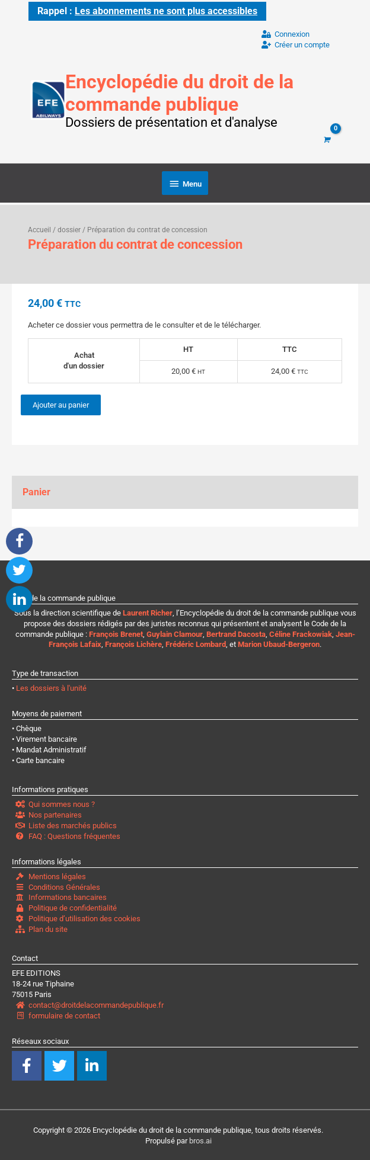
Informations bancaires (61, 896)
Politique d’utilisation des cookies (78, 917)
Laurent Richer (148, 611)
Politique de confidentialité (66, 906)
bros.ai (200, 1139)
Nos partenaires (48, 813)
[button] (19, 541)
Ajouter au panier (61, 403)
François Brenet (116, 632)
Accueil (39, 228)
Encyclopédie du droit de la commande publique (198, 91)
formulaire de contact (57, 1014)
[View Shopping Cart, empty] (326, 138)
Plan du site (41, 927)
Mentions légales (50, 874)
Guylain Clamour (174, 632)
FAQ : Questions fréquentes (67, 834)
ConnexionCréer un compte (295, 38)
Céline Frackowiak (300, 632)
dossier (69, 228)
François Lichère (133, 643)
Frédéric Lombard (195, 643)
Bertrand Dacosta (236, 632)
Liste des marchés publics (66, 823)
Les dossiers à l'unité (51, 686)
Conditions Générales (57, 885)
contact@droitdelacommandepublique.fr (89, 1003)
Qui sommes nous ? (55, 802)
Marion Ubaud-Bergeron (279, 643)
